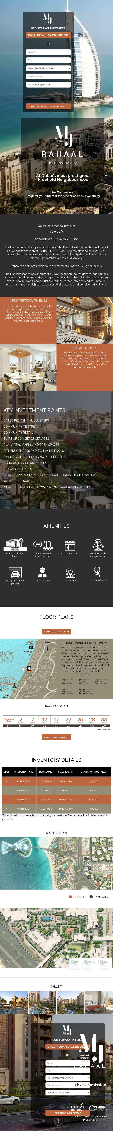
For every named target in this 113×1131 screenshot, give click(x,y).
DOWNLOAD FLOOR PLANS (56, 632)
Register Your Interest (49, 107)
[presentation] (48, 96)
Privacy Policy (90, 1120)
